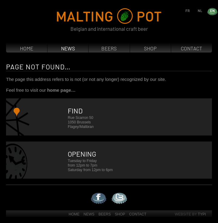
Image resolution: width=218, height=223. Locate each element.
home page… (61, 90)
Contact (191, 48)
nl (205, 10)
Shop (150, 48)
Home (26, 48)
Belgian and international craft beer (109, 29)
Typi (202, 214)
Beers (109, 48)
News (68, 48)
